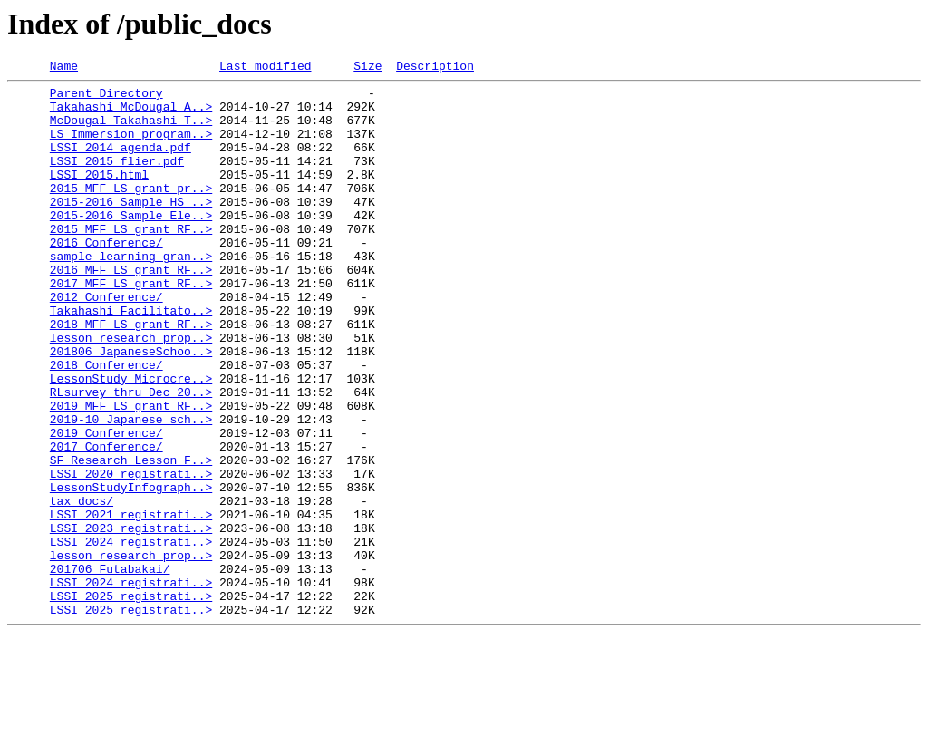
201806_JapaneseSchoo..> (131, 408)
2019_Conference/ (106, 506)
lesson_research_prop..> (131, 391)
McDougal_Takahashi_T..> (131, 130)
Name (64, 68)
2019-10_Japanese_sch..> (131, 489)
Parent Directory (106, 98)
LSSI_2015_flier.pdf (117, 179)
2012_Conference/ (106, 342)
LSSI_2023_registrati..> (131, 620)
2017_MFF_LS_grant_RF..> (131, 326)
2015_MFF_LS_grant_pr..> (131, 212)
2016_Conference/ (106, 277)
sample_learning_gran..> (131, 294)
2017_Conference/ (106, 522)
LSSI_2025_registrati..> (131, 701)
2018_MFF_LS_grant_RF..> (131, 375)
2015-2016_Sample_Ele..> (131, 245)
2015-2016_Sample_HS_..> (131, 228)
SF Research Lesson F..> (131, 538)
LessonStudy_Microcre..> (131, 440)
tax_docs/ (81, 587)
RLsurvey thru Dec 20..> (131, 457)
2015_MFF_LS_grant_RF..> (131, 261)
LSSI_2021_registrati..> (131, 604)
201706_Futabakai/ (110, 669)
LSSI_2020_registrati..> (131, 555)
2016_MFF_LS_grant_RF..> (131, 310)
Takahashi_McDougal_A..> (131, 114)
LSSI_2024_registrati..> (131, 636)
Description (435, 68)
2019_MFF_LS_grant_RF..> (131, 473)
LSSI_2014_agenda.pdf (120, 163)
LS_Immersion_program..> (131, 147)
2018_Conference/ (106, 424)
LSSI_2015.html (99, 196)
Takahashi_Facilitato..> (131, 359)
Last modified (265, 68)
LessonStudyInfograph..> (131, 571)
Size (367, 68)
